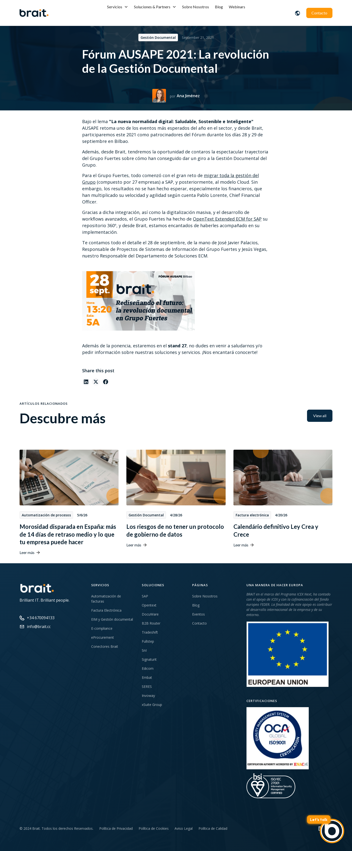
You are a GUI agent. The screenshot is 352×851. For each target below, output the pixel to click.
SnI (144, 650)
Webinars (237, 6)
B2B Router (151, 623)
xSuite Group (152, 704)
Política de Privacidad (116, 828)
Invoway (148, 695)
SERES (147, 686)
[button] (117, 7)
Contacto (319, 13)
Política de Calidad (212, 828)
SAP (145, 596)
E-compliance (101, 628)
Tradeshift (150, 632)
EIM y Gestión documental (112, 619)
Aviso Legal (184, 828)
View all (319, 415)
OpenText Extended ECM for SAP (227, 219)
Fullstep (148, 641)
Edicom (148, 668)
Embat (147, 677)
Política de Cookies (154, 828)
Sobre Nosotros (195, 6)
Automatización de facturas (106, 599)
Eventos (198, 614)
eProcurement (102, 637)
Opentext (149, 605)
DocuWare (150, 614)
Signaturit (149, 659)
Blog (219, 6)
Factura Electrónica (106, 610)
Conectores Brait (104, 646)
